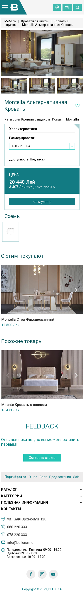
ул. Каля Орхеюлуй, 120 (23, 519)
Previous (5, 85)
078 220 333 (14, 534)
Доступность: (27, 159)
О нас (33, 477)
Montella (72, 119)
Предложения (60, 477)
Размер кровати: (22, 138)
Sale (76, 477)
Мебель (10, 21)
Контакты (11, 509)
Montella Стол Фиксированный (27, 319)
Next (78, 85)
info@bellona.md (17, 542)
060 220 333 (14, 526)
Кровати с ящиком (35, 21)
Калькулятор (42, 202)
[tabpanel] (14, 86)
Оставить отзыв (42, 457)
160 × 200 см (21, 146)
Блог (43, 477)
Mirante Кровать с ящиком (24, 405)
